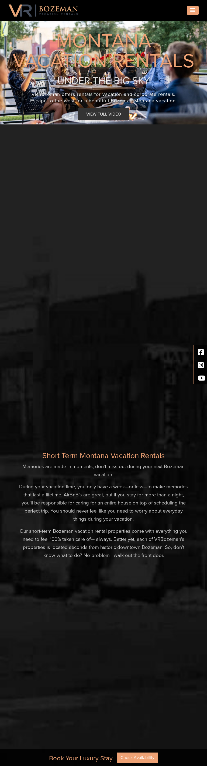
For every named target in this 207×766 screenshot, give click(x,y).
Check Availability (137, 757)
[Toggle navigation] (193, 10)
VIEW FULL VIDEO (103, 114)
